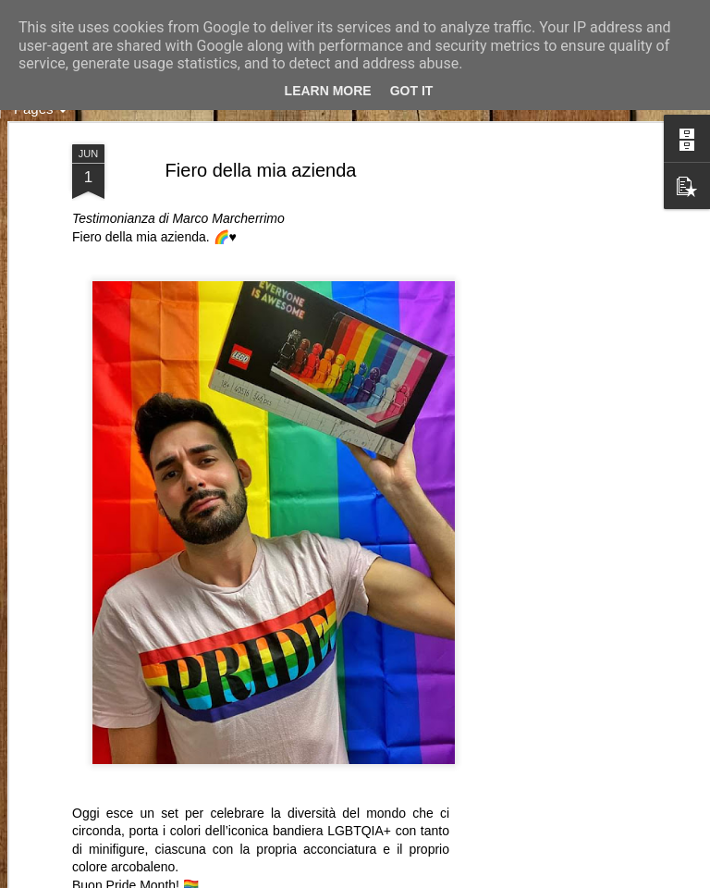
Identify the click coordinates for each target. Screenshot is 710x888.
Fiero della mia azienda (261, 170)
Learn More (328, 90)
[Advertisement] (551, 435)
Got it (412, 90)
